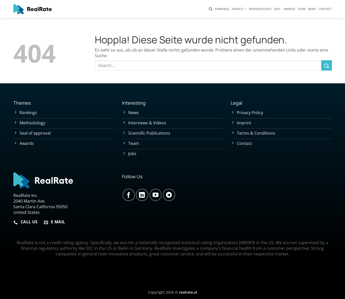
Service (239, 8)
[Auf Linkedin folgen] (142, 195)
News (312, 9)
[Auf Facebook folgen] (129, 195)
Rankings (222, 9)
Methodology (260, 9)
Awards (289, 9)
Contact (325, 9)
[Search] (210, 9)
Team (301, 9)
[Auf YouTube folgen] (156, 195)
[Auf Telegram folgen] (169, 195)
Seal (277, 9)
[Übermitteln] (326, 65)
